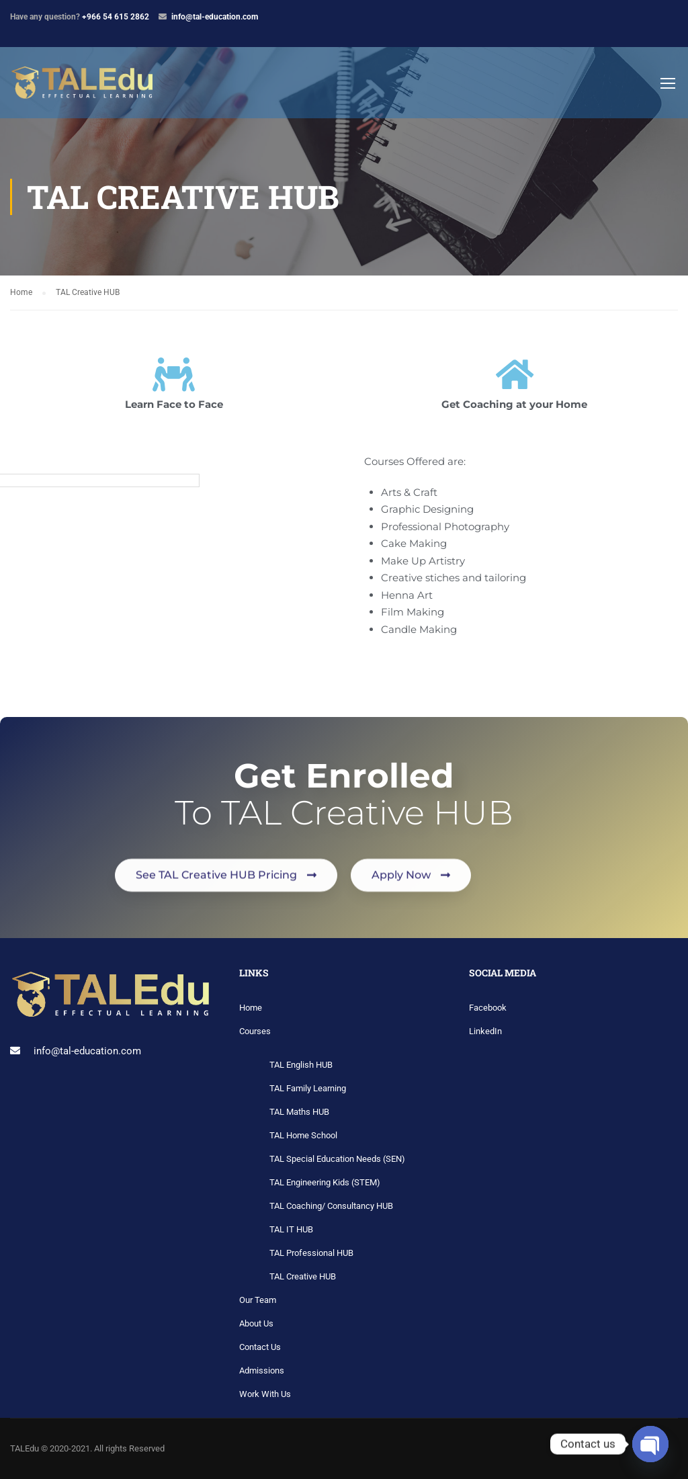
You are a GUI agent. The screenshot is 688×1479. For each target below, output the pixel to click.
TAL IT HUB (291, 1229)
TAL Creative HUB (302, 1276)
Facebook (488, 1008)
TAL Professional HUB (311, 1253)
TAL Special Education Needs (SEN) (337, 1159)
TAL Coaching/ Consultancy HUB (331, 1206)
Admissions (261, 1370)
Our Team (257, 1300)
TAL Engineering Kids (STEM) (324, 1182)
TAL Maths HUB (299, 1112)
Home (250, 1008)
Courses (255, 1031)
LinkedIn (485, 1031)
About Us (256, 1323)
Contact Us (260, 1347)
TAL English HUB (301, 1065)
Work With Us (265, 1394)
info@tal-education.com (214, 17)
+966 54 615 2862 (115, 17)
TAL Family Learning (307, 1088)
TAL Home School (303, 1135)
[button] (226, 902)
